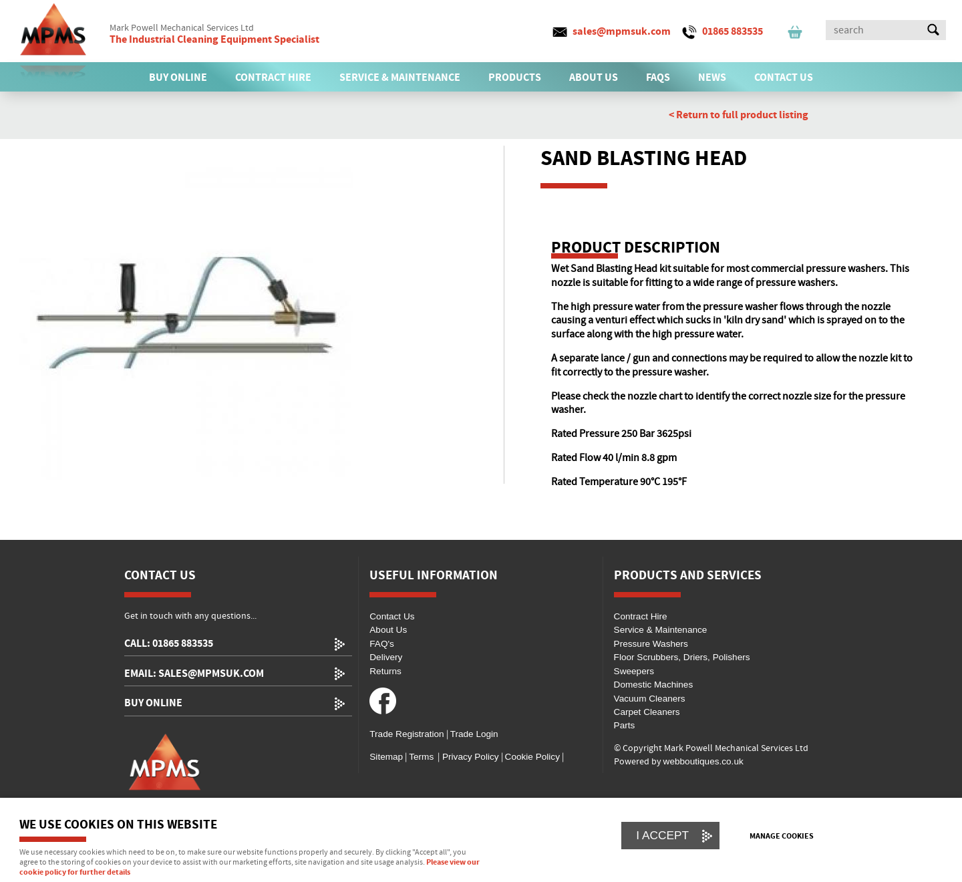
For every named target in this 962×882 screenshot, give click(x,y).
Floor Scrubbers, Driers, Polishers (682, 657)
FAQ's (381, 644)
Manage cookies (782, 836)
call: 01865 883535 (168, 643)
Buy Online (153, 703)
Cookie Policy (532, 757)
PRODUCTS (514, 77)
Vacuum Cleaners (649, 699)
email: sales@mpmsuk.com (194, 674)
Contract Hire (640, 616)
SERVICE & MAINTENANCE (399, 77)
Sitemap (386, 757)
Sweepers (634, 671)
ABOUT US (593, 77)
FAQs (658, 77)
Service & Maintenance (660, 630)
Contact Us (391, 616)
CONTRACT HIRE (273, 77)
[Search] (873, 30)
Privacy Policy (469, 757)
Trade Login (474, 734)
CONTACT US (783, 77)
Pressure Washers (651, 644)
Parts (624, 725)
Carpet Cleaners (647, 712)
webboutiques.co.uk (703, 761)
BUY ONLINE (178, 77)
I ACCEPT (662, 835)
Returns (385, 671)
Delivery (385, 657)
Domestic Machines (653, 685)
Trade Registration (406, 734)
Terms (421, 757)
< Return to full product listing (738, 115)
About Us (388, 630)
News (712, 77)
